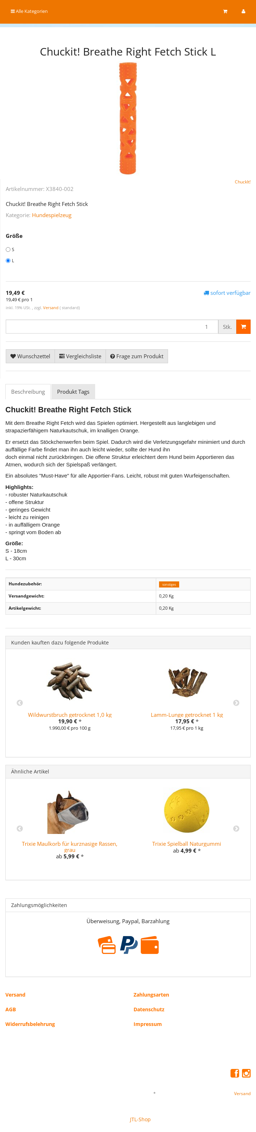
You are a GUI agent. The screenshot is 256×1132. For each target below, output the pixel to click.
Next (236, 703)
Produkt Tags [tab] (73, 391)
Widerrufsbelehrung (30, 1024)
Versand (51, 307)
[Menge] (112, 327)
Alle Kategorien (29, 11)
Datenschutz (149, 1009)
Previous (19, 703)
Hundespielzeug (51, 215)
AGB (10, 1009)
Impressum (148, 1024)
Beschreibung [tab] (28, 391)
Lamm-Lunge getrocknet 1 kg (187, 714)
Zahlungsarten (151, 994)
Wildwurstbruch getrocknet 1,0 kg (70, 714)
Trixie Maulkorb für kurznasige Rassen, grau (69, 846)
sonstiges (169, 584)
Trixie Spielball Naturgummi (186, 843)
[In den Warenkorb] (243, 327)
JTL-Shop (140, 1119)
